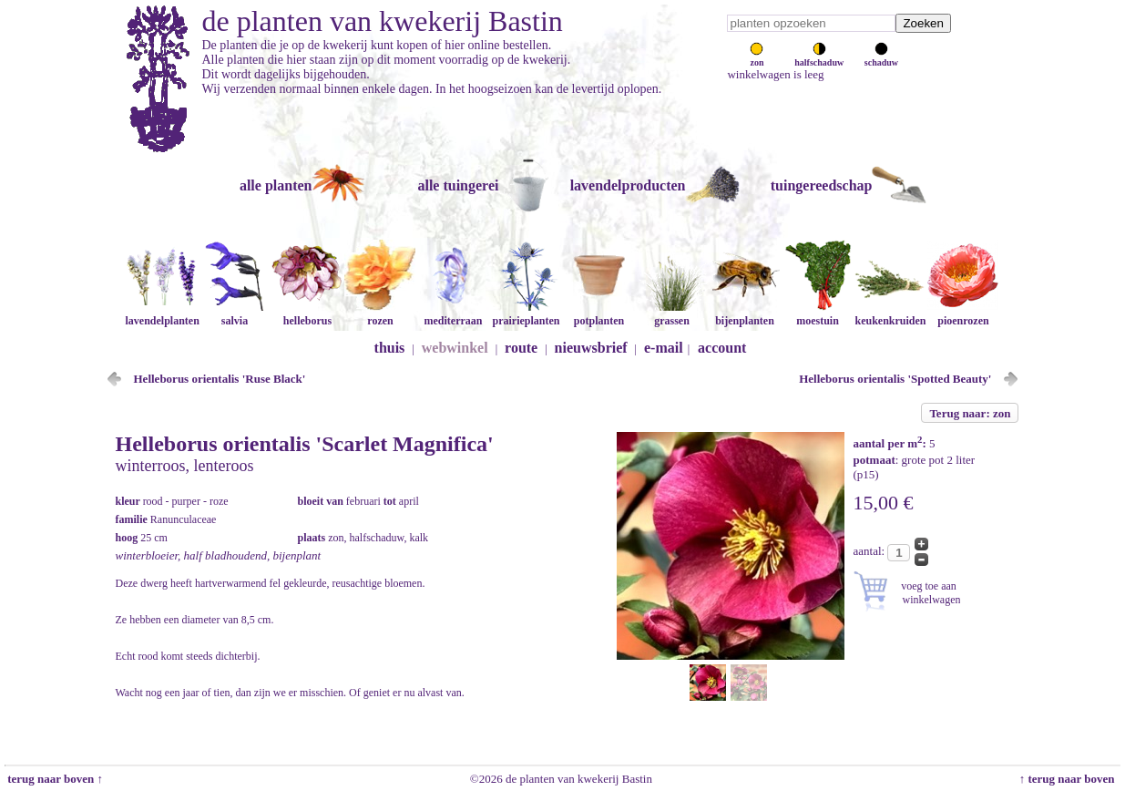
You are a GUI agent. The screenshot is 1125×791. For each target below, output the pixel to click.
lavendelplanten (162, 314)
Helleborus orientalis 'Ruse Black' (220, 378)
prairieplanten (525, 314)
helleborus (307, 314)
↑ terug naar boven (1069, 779)
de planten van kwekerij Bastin (382, 21)
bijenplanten (744, 314)
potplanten (598, 314)
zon (756, 57)
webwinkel (455, 347)
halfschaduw (819, 57)
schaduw (881, 57)
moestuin (817, 314)
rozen (379, 314)
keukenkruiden (890, 314)
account (722, 347)
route (521, 347)
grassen (671, 314)
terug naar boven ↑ (54, 779)
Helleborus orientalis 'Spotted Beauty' (895, 378)
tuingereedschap (822, 185)
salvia (234, 314)
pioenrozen (962, 314)
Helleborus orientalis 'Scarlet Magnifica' (305, 444)
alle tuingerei (457, 185)
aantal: (871, 551)
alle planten (276, 185)
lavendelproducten (628, 185)
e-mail (663, 347)
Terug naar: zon (969, 413)
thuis (389, 347)
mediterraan (452, 314)
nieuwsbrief (591, 347)
